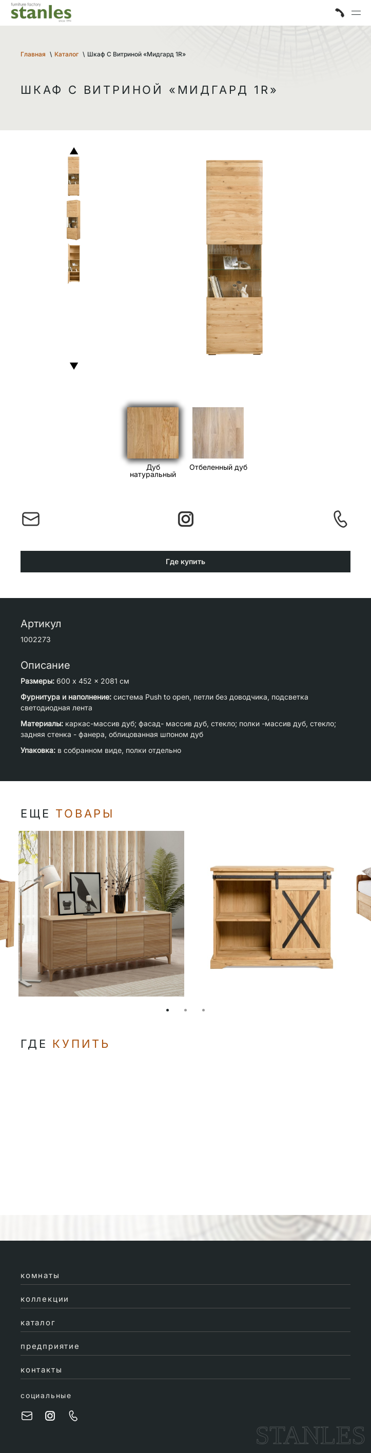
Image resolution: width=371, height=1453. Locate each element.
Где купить (185, 561)
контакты (41, 1370)
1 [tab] (167, 1010)
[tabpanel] (270, 914)
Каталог (66, 54)
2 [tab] (185, 1010)
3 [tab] (203, 1010)
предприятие (50, 1346)
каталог (38, 1322)
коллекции (45, 1299)
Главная (33, 54)
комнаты (40, 1275)
